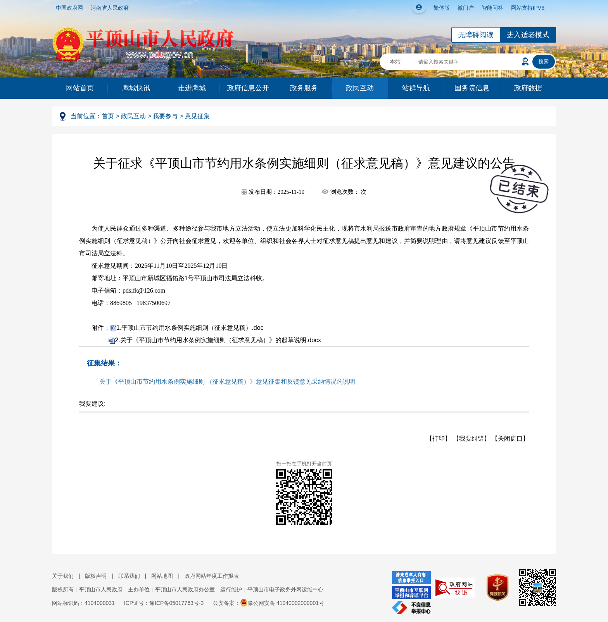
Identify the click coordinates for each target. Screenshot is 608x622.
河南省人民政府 (110, 8)
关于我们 (63, 576)
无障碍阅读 (476, 35)
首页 (108, 116)
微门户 (466, 8)
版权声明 (96, 576)
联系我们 (129, 576)
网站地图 (162, 576)
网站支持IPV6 (527, 8)
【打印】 (438, 438)
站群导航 (416, 88)
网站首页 (80, 88)
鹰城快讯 (136, 88)
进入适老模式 (528, 35)
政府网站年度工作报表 (212, 576)
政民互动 (360, 88)
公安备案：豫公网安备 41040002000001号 (268, 603)
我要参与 (165, 116)
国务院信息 (471, 88)
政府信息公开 (248, 88)
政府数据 (528, 88)
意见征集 (197, 116)
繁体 (439, 8)
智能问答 (492, 8)
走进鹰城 (192, 88)
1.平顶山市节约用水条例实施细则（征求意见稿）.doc (190, 327)
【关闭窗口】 (510, 438)
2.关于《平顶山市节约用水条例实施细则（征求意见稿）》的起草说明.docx (218, 340)
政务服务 (304, 88)
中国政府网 (69, 8)
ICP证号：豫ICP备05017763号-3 (164, 603)
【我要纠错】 (471, 438)
